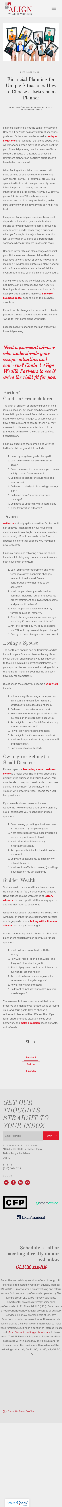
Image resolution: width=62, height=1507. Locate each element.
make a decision (30, 1023)
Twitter (31, 1064)
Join (50, 1136)
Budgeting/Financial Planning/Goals (30, 107)
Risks (39, 110)
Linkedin (31, 1071)
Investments (27, 110)
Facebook (31, 1057)
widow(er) (52, 684)
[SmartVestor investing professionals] (29, 1332)
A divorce (8, 523)
